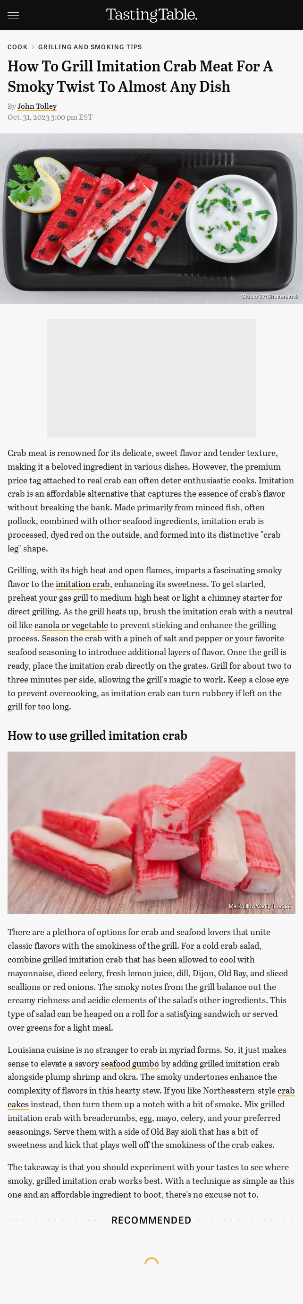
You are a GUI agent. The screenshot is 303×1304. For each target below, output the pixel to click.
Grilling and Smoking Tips (90, 47)
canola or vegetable (71, 625)
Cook (18, 47)
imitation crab (83, 584)
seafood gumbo (130, 1063)
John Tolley (37, 105)
